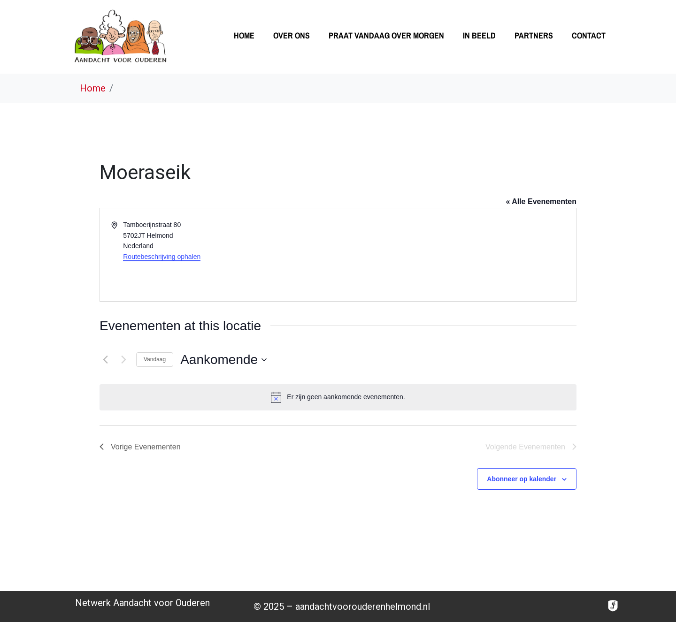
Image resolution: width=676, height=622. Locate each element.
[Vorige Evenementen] (105, 359)
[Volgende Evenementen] (123, 359)
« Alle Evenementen (541, 201)
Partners (534, 35)
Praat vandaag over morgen (386, 35)
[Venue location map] (456, 255)
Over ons (291, 35)
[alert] (338, 397)
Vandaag (155, 359)
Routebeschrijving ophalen (161, 256)
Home (244, 35)
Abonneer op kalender (521, 479)
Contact (589, 35)
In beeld (479, 35)
